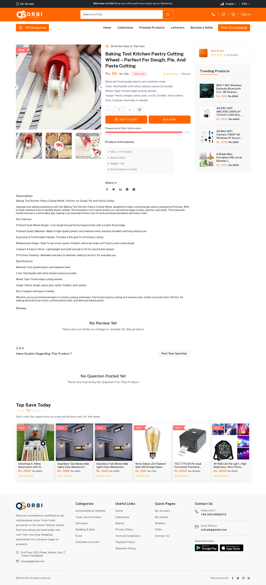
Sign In (245, 14)
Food (78, 535)
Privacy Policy (124, 529)
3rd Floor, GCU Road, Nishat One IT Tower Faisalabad (43, 554)
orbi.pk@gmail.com (32, 561)
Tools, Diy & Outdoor (88, 517)
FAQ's (158, 529)
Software (81, 523)
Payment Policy (125, 541)
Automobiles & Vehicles (90, 510)
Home (107, 27)
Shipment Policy (125, 548)
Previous (15, 87)
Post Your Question (174, 353)
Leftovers (178, 27)
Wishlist (160, 523)
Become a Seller (202, 27)
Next (100, 87)
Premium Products (152, 27)
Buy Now (169, 119)
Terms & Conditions (127, 535)
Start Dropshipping (234, 27)
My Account (162, 510)
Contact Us (162, 535)
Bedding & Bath (85, 529)
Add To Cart (126, 119)
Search (119, 523)
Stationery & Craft (87, 541)
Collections (125, 27)
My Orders (161, 517)
